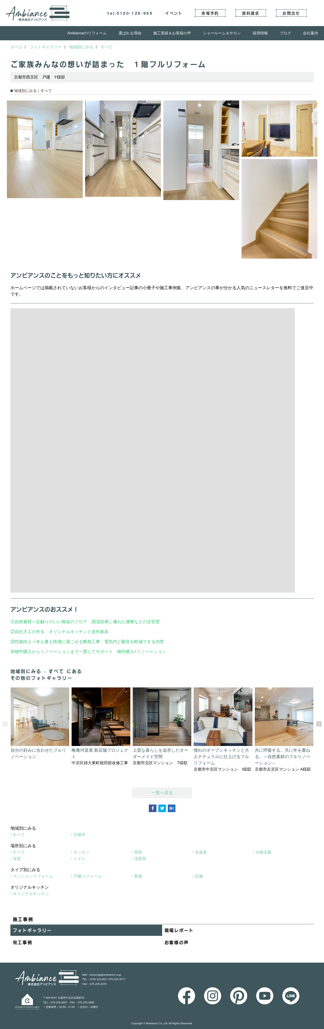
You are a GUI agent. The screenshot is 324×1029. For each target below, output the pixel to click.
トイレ (79, 858)
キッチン (81, 852)
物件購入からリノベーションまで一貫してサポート (64, 651)
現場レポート (179, 930)
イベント (174, 13)
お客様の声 (176, 942)
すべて (19, 834)
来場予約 (210, 13)
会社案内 (310, 33)
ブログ (285, 33)
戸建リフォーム (87, 876)
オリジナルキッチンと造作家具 (79, 631)
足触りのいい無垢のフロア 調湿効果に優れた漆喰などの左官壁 (100, 621)
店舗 (199, 876)
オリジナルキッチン (31, 894)
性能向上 (23, 641)
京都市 (79, 834)
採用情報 (260, 33)
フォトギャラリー (32, 930)
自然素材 (23, 621)
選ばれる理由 (130, 33)
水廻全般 (264, 852)
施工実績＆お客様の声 (172, 33)
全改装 (201, 852)
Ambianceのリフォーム (87, 33)
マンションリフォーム (33, 876)
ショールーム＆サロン (222, 33)
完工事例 (22, 942)
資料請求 (250, 13)
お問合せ (291, 13)
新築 (138, 876)
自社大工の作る (30, 631)
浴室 (17, 858)
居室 (138, 852)
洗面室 (140, 858)
